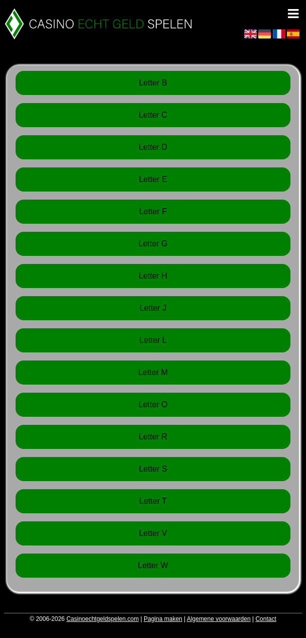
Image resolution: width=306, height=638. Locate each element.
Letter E (153, 179)
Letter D (153, 147)
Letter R (153, 436)
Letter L (152, 340)
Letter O (153, 404)
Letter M (153, 372)
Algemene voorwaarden (219, 618)
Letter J (153, 308)
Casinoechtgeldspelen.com (102, 618)
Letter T (153, 501)
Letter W (153, 565)
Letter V (153, 533)
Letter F (153, 211)
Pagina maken (163, 618)
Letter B (153, 82)
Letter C (153, 115)
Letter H (153, 275)
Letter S (153, 469)
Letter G (153, 243)
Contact (265, 618)
